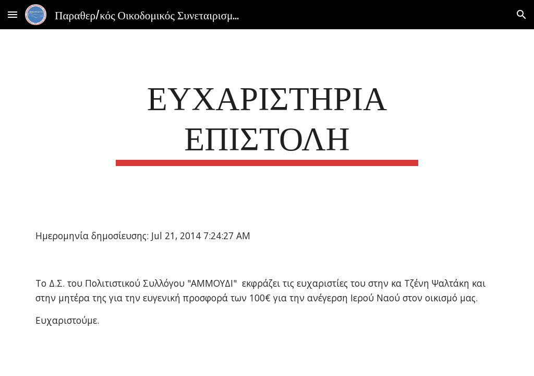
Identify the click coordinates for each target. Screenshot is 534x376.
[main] (267, 120)
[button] (12, 14)
